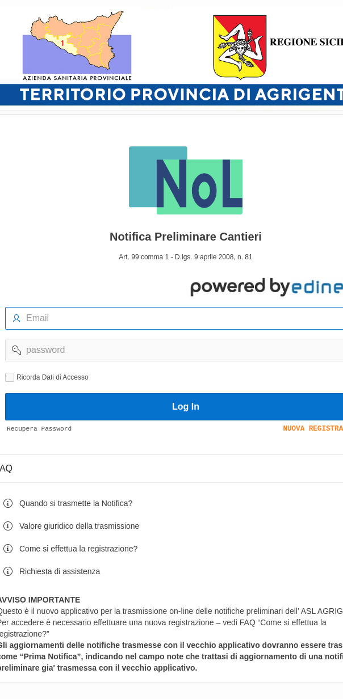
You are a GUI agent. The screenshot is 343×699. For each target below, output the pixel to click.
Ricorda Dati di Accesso (52, 377)
